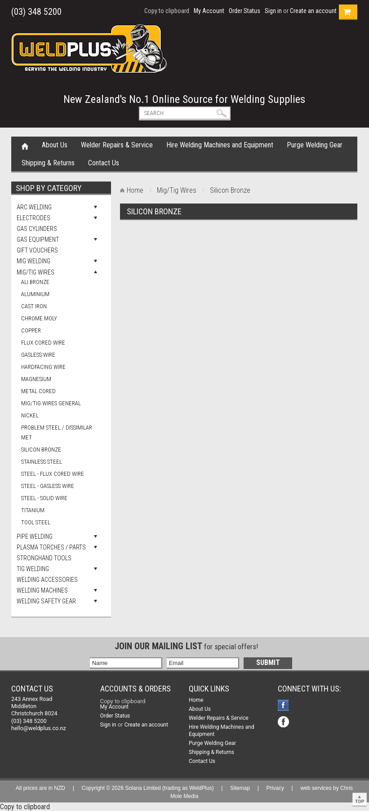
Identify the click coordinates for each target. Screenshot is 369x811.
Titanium (32, 510)
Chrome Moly (39, 318)
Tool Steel (35, 522)
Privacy (275, 788)
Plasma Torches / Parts (51, 547)
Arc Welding (34, 207)
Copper (31, 330)
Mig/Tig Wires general (51, 403)
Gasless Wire (38, 354)
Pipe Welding (35, 536)
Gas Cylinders (37, 228)
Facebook (284, 706)
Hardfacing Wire (43, 366)
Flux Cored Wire (43, 342)
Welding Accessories (47, 579)
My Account (209, 10)
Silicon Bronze (41, 449)
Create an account (313, 10)
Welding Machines (42, 590)
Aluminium (35, 294)
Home (25, 146)
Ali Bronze (35, 282)
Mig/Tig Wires (35, 272)
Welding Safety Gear (46, 601)
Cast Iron (34, 306)
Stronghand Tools (44, 558)
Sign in (273, 10)
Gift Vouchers (37, 250)
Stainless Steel (41, 461)
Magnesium (36, 379)
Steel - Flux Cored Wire (52, 473)
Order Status (244, 10)
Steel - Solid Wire (44, 498)
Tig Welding (33, 568)
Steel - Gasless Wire (47, 486)
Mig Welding (33, 261)
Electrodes (33, 218)
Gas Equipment (38, 239)
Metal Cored (38, 391)
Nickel (30, 415)
